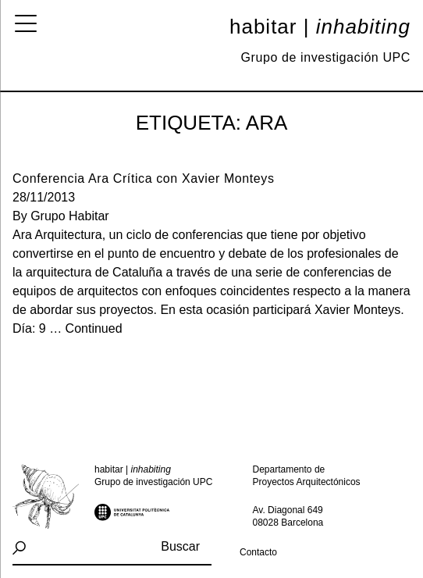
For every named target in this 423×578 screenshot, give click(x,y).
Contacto (258, 552)
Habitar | (320, 26)
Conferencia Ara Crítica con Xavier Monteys (143, 178)
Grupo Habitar (69, 216)
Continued (94, 328)
